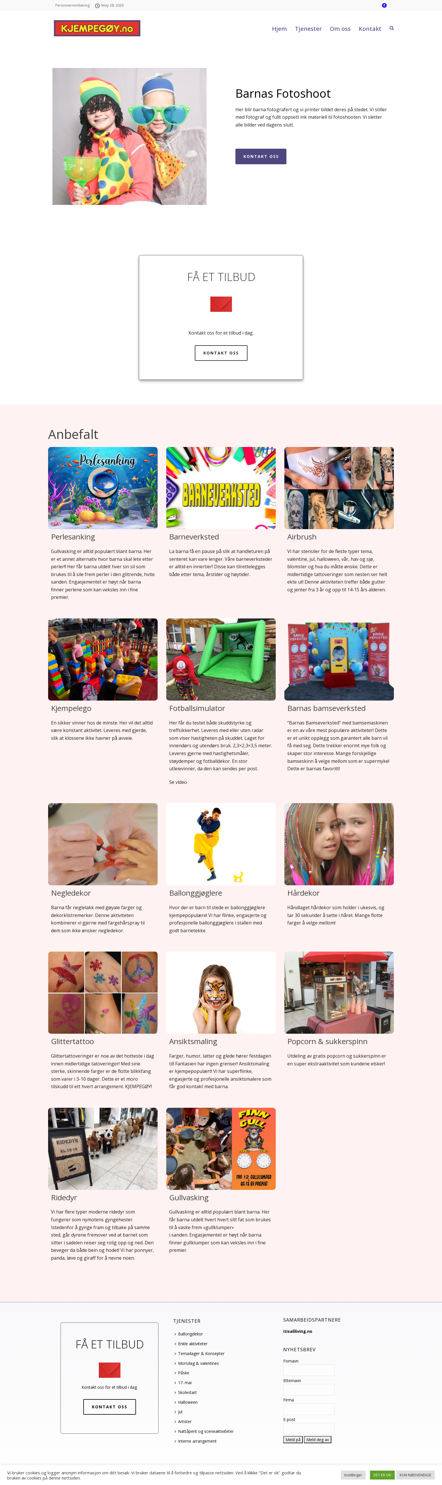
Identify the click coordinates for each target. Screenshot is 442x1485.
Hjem (279, 29)
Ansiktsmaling (193, 1041)
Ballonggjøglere (195, 893)
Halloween (186, 1402)
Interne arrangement (196, 1441)
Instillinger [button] (353, 1475)
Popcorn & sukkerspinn (327, 1041)
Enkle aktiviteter (191, 1343)
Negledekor (71, 893)
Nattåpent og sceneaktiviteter (204, 1431)
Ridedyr (64, 1197)
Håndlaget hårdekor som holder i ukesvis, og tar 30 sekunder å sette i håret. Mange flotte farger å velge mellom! (335, 915)
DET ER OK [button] (382, 1475)
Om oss (340, 29)
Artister (183, 1421)
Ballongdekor (189, 1334)
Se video (178, 782)
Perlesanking (73, 536)
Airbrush (302, 536)
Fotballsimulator (197, 708)
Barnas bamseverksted (326, 708)
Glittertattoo (72, 1041)
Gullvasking (189, 1197)
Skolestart (186, 1392)
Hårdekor (303, 893)
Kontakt (370, 29)
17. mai (183, 1382)
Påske (182, 1372)
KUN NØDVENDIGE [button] (415, 1475)
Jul (178, 1411)
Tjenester (308, 29)
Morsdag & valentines (197, 1363)
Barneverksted (194, 536)
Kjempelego (71, 708)
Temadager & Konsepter (199, 1353)
